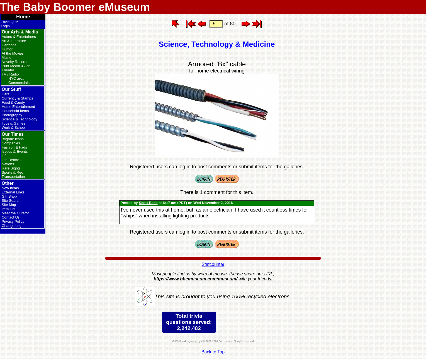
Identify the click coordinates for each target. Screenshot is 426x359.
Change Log (11, 226)
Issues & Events (15, 151)
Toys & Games (13, 123)
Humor (7, 49)
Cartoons (9, 45)
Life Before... (12, 160)
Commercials (19, 83)
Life (5, 156)
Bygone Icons (13, 139)
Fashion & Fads (14, 147)
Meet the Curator (15, 213)
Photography (12, 115)
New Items (10, 188)
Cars (5, 94)
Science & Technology (19, 119)
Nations (8, 164)
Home (23, 17)
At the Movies (13, 53)
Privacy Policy (13, 221)
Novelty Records (15, 62)
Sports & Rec (12, 172)
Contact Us (11, 217)
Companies (11, 143)
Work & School (14, 127)
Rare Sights (11, 168)
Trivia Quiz (9, 22)
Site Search (11, 200)
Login (5, 26)
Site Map (9, 205)
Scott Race (148, 203)
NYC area (16, 78)
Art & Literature (14, 41)
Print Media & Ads (16, 66)
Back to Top (213, 352)
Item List (8, 209)
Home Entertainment (18, 107)
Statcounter (213, 264)
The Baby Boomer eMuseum (75, 7)
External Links (13, 192)
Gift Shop (9, 196)
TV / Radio (10, 74)
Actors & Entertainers (19, 37)
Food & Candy (13, 102)
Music (6, 57)
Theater (8, 70)
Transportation (13, 176)
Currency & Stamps (17, 98)
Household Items (15, 111)
